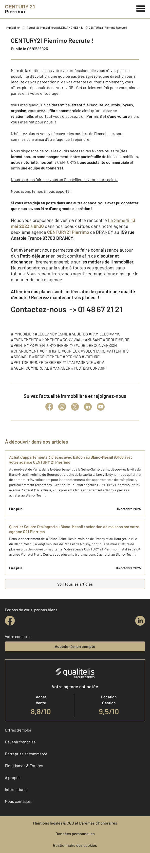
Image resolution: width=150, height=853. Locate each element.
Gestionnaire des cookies (75, 845)
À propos (12, 777)
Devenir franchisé (20, 741)
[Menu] (140, 8)
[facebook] (10, 621)
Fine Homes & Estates (24, 765)
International (16, 789)
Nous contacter (18, 801)
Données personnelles (75, 833)
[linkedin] (140, 621)
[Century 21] (20, 9)
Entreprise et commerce (26, 753)
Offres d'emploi (18, 730)
